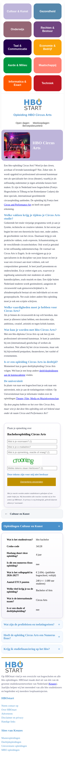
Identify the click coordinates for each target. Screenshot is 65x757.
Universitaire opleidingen (14, 746)
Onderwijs (17, 29)
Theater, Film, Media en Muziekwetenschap (37, 398)
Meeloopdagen (41, 123)
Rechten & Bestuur (47, 29)
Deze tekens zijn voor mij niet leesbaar (27, 474)
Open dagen (22, 123)
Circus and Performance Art (17, 204)
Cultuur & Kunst (17, 11)
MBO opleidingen (10, 750)
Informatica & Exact (17, 83)
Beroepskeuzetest (32, 125)
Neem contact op (9, 705)
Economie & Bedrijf (47, 47)
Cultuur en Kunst (17, 514)
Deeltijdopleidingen (11, 742)
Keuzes (52, 683)
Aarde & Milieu (17, 65)
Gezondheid (47, 11)
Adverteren (7, 713)
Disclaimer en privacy (12, 717)
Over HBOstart (9, 709)
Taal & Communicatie (17, 47)
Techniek (47, 83)
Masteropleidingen (10, 738)
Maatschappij (47, 65)
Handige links (8, 721)
